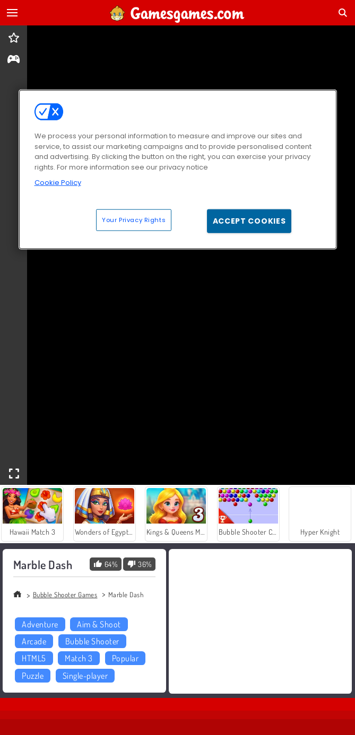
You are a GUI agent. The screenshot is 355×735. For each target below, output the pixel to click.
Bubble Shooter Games (65, 594)
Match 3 (78, 658)
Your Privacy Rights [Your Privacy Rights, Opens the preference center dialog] (134, 219)
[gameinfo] (13, 60)
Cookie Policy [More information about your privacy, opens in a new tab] (57, 183)
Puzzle (33, 675)
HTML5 (34, 658)
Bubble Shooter (92, 641)
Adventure (40, 624)
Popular (125, 658)
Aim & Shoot (98, 624)
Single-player (85, 675)
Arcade (34, 641)
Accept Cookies (249, 220)
